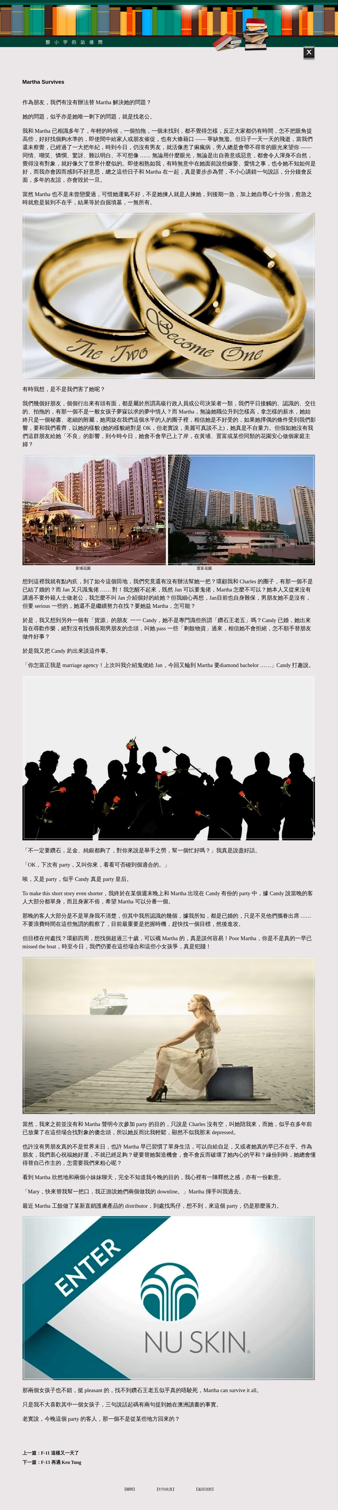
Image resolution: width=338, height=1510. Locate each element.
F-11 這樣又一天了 (60, 1452)
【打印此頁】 (165, 1489)
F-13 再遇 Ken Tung (61, 1462)
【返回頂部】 (204, 1489)
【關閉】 (130, 1489)
